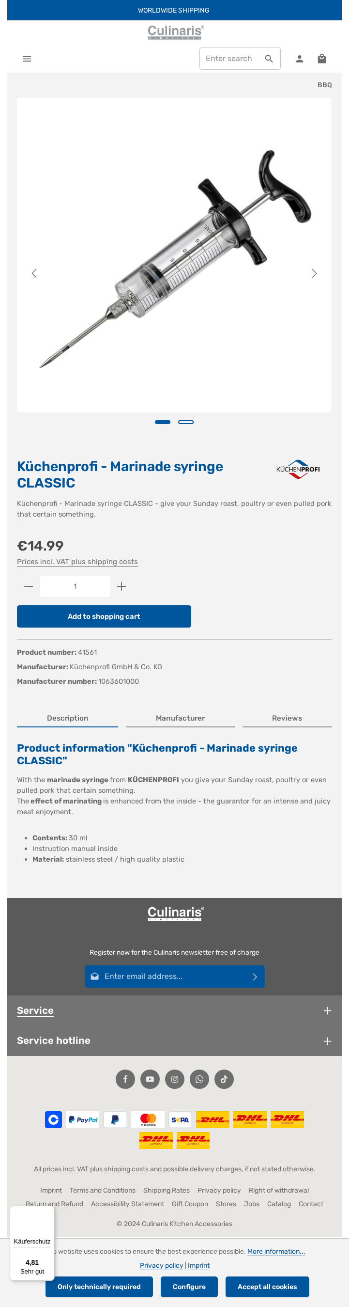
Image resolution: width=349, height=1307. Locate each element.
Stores (226, 1205)
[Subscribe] (255, 978)
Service (35, 1012)
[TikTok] (224, 1080)
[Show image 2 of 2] (186, 423)
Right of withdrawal (279, 1192)
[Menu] (27, 58)
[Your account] (298, 58)
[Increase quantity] (121, 587)
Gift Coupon (190, 1205)
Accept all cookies (267, 1287)
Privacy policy (219, 1192)
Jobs (251, 1205)
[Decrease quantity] (28, 587)
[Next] (313, 274)
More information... (276, 1251)
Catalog (279, 1205)
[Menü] (49, 1211)
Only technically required (99, 1287)
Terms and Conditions (103, 1192)
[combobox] (228, 59)
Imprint (51, 1192)
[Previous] (35, 274)
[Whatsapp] (199, 1080)
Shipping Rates (166, 1192)
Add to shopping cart (104, 617)
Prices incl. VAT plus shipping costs (77, 562)
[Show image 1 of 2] (162, 423)
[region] (174, 273)
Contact (311, 1205)
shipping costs (126, 1170)
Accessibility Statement (127, 1205)
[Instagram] (174, 1080)
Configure (189, 1287)
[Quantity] (75, 587)
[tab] (67, 720)
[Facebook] (125, 1080)
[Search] (268, 59)
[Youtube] (150, 1080)
